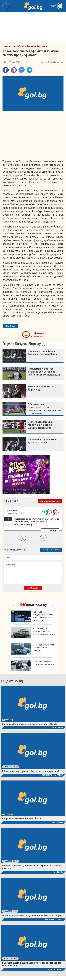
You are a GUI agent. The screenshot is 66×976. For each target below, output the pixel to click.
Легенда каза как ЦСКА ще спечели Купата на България (32, 915)
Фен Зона (58, 872)
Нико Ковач (10, 326)
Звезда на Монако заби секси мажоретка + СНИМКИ (30, 724)
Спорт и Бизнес (55, 969)
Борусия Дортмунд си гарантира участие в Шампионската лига (40, 425)
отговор (52, 530)
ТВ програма (57, 822)
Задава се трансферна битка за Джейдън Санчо (43, 352)
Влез (45, 550)
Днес (57, 6)
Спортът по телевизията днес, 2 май (21, 818)
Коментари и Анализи (52, 775)
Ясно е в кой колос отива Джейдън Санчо (42, 441)
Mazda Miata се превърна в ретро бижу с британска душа (33, 632)
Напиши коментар (37, 335)
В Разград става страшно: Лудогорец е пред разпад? (30, 771)
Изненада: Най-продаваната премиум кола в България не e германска (32, 616)
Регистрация (53, 550)
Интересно (57, 728)
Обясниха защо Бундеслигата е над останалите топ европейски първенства (44, 409)
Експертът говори (54, 919)
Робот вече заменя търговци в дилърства (32, 665)
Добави (33, 588)
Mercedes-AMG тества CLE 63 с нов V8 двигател (32, 649)
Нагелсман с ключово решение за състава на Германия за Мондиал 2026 (44, 371)
